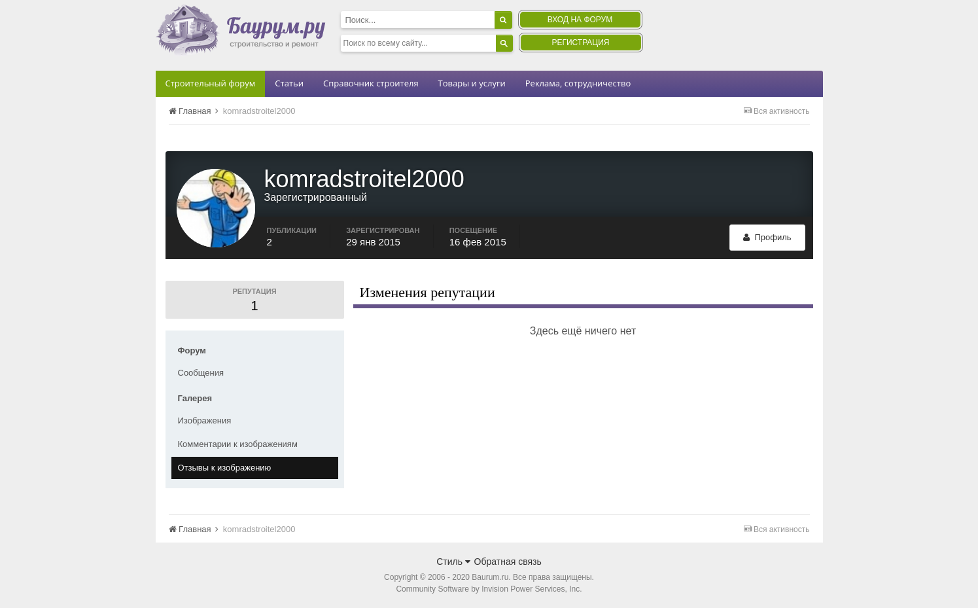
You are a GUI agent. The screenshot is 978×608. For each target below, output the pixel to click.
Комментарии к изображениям (238, 444)
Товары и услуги (472, 83)
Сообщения (201, 373)
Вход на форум (580, 19)
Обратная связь (508, 561)
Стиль (453, 561)
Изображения (205, 420)
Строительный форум (211, 83)
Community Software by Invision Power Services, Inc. (489, 589)
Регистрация (580, 42)
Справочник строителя (371, 83)
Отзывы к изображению (224, 468)
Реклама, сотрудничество (578, 83)
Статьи (289, 83)
